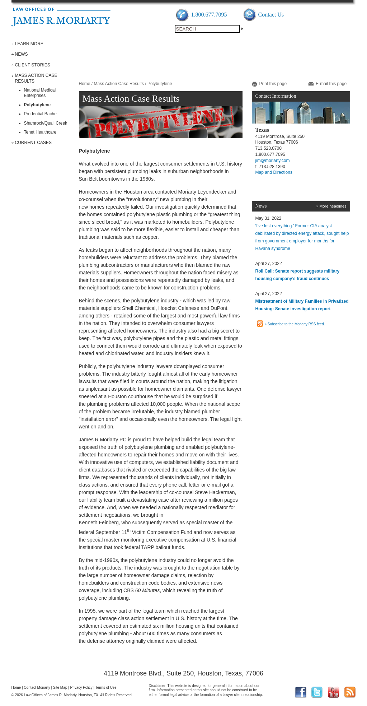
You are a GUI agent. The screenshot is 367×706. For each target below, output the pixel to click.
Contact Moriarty (37, 687)
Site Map (60, 687)
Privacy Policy (81, 687)
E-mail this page (331, 83)
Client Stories (32, 65)
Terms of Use (106, 687)
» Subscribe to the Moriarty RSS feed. (295, 324)
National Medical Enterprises (40, 93)
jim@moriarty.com (272, 160)
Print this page (273, 83)
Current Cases (33, 142)
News (21, 54)
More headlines (332, 206)
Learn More (29, 43)
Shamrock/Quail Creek (45, 123)
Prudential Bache (40, 113)
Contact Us (271, 14)
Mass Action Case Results (119, 83)
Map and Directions (273, 172)
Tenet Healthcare (40, 132)
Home (84, 83)
